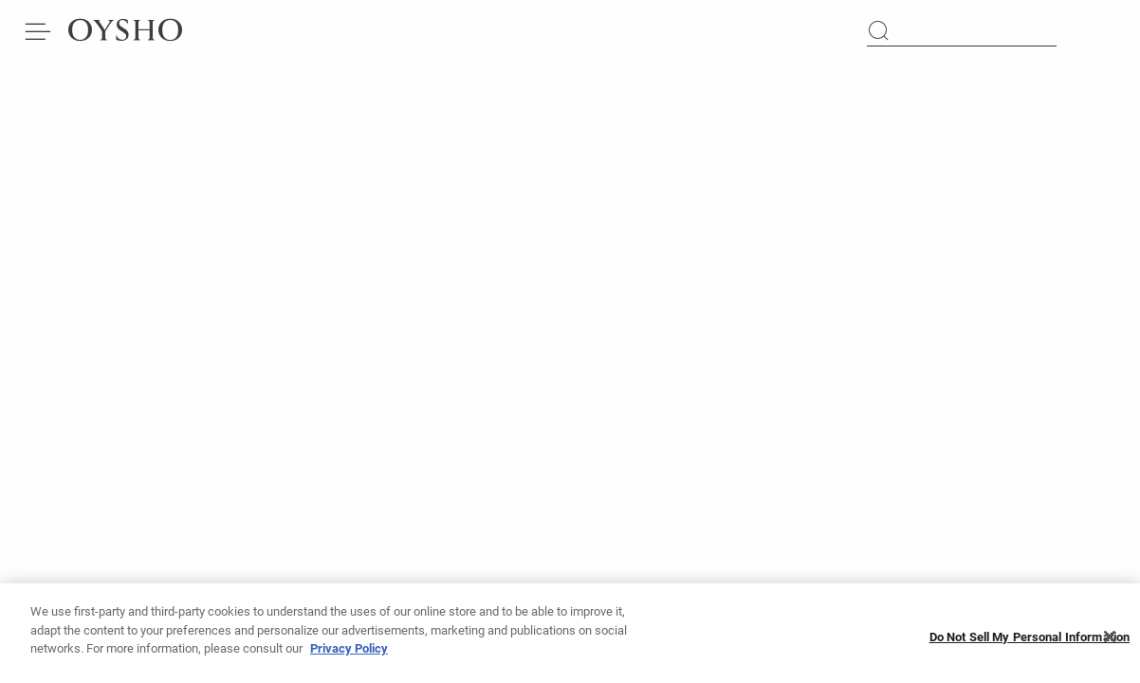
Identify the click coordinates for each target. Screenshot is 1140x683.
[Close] (1110, 642)
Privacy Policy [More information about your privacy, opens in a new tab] (349, 654)
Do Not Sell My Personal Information (1030, 643)
